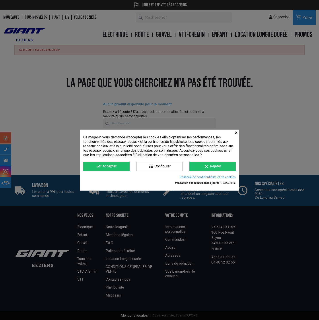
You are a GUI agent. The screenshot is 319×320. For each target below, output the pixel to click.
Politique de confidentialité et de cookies (208, 177)
